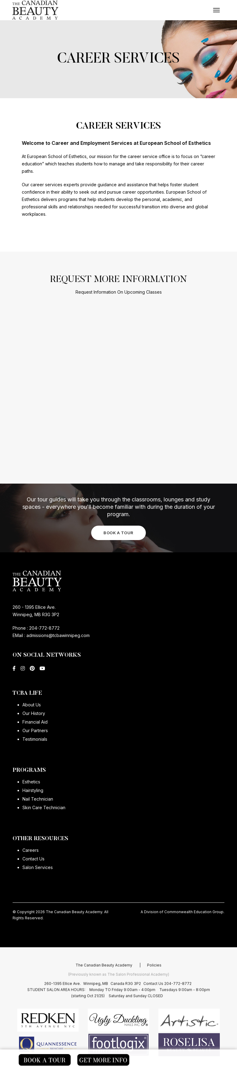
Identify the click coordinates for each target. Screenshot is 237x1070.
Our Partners (35, 730)
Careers (30, 850)
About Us (31, 704)
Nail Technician (37, 799)
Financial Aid (35, 721)
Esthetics (31, 781)
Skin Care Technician (43, 807)
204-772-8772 (44, 628)
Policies (154, 979)
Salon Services (37, 867)
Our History (33, 713)
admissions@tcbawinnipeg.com (57, 635)
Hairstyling (32, 790)
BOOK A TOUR (118, 532)
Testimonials (34, 739)
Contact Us (33, 858)
